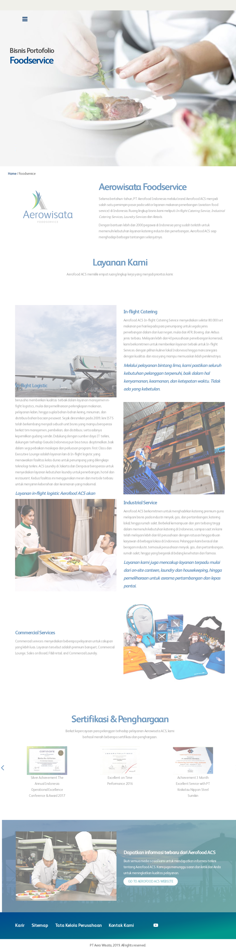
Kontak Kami (121, 925)
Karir (20, 925)
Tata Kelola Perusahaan (78, 925)
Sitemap (40, 925)
